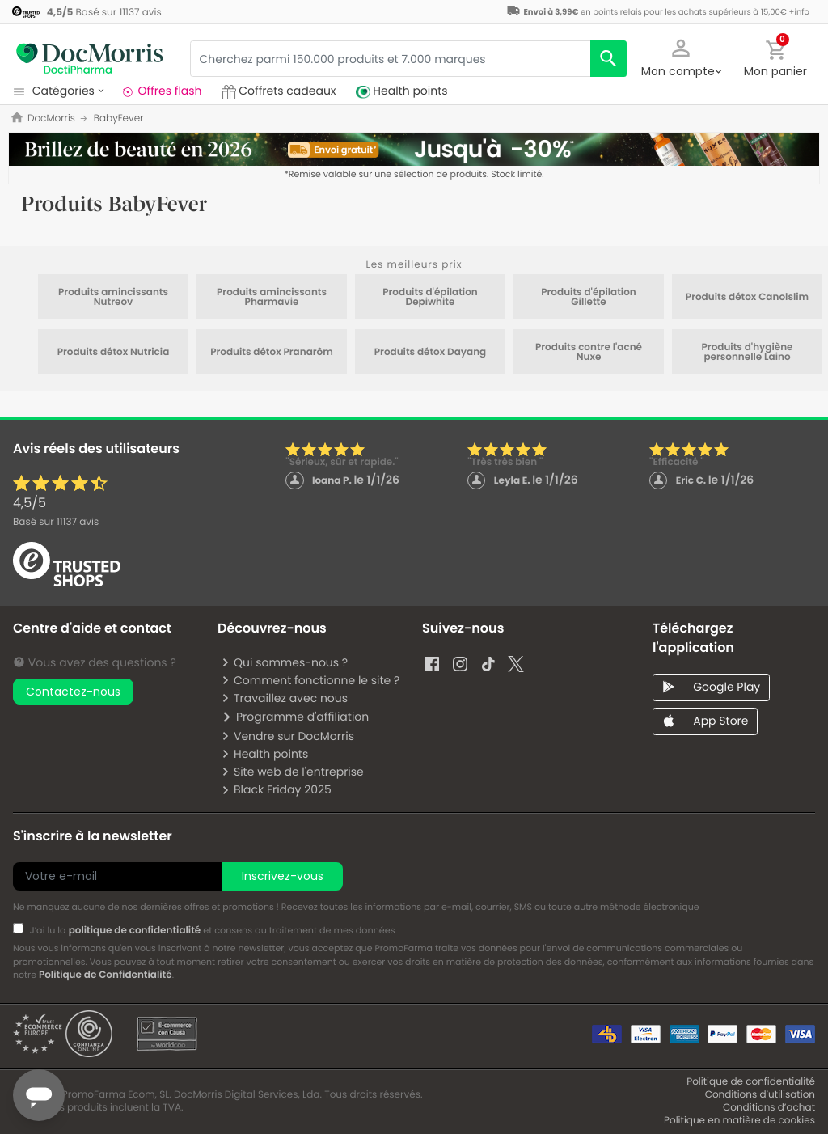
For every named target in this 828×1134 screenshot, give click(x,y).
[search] (608, 58)
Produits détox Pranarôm (271, 353)
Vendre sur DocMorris (287, 736)
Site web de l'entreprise (292, 772)
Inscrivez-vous (282, 876)
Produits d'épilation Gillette (588, 297)
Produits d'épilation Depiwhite (430, 297)
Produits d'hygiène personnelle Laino (747, 352)
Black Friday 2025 (276, 789)
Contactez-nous (73, 691)
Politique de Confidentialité (105, 975)
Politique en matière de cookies (739, 1121)
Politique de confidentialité (750, 1082)
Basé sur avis (56, 522)
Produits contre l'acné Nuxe (588, 352)
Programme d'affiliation (295, 717)
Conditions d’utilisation (760, 1095)
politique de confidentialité (135, 930)
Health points (264, 754)
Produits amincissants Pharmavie (272, 297)
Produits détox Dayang (430, 353)
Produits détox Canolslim (747, 298)
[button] (681, 56)
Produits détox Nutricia (113, 353)
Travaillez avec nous (284, 698)
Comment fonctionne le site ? (310, 680)
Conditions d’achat (769, 1108)
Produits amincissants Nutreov (113, 297)
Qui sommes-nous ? (284, 662)
